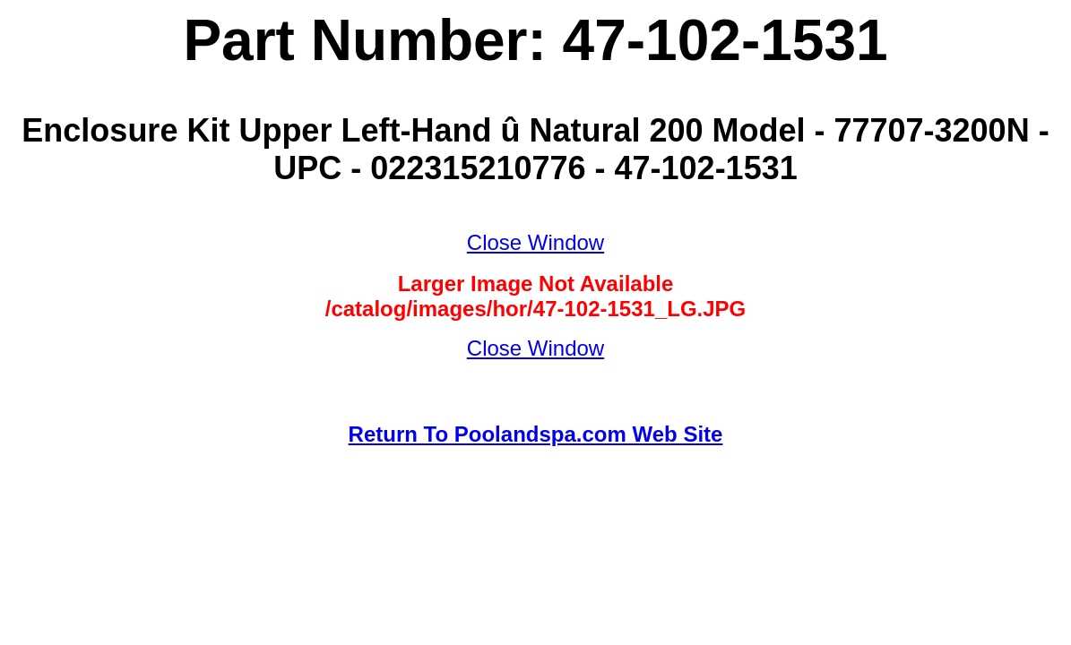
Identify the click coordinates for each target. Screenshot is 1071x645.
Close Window (535, 242)
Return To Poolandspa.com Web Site (536, 434)
